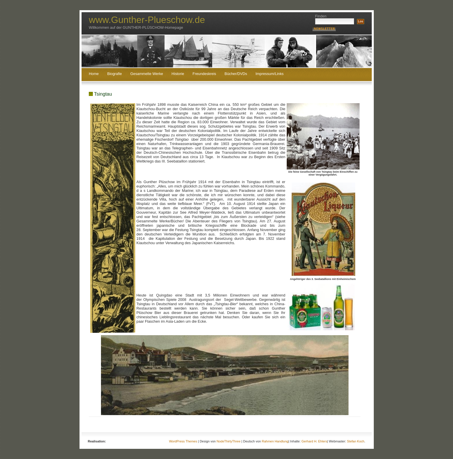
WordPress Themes (183, 441)
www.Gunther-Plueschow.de (147, 20)
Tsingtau (103, 94)
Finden (320, 16)
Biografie (114, 74)
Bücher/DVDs (236, 74)
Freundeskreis (204, 74)
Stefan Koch (355, 441)
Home (94, 74)
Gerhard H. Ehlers (314, 441)
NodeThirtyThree (228, 441)
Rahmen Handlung (275, 441)
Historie (178, 74)
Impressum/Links (270, 74)
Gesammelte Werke (146, 74)
